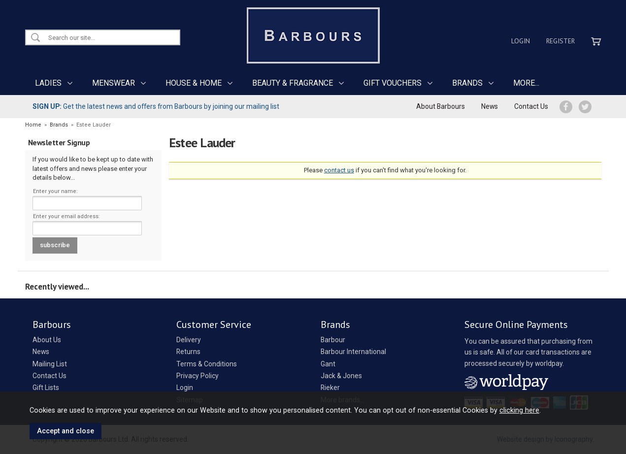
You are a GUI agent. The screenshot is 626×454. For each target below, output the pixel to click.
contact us (339, 170)
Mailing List (50, 364)
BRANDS (467, 83)
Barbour (333, 340)
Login (520, 40)
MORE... (526, 83)
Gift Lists (46, 387)
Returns (188, 352)
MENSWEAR (113, 83)
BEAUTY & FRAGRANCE (292, 83)
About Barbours (440, 106)
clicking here (519, 410)
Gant (328, 364)
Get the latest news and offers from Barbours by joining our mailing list (156, 106)
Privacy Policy (197, 376)
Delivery (188, 340)
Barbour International (353, 352)
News (489, 106)
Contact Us (531, 106)
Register (560, 40)
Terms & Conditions (206, 364)
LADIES (48, 83)
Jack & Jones (341, 376)
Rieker (330, 387)
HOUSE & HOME (193, 83)
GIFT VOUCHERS (392, 83)
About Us (47, 340)
